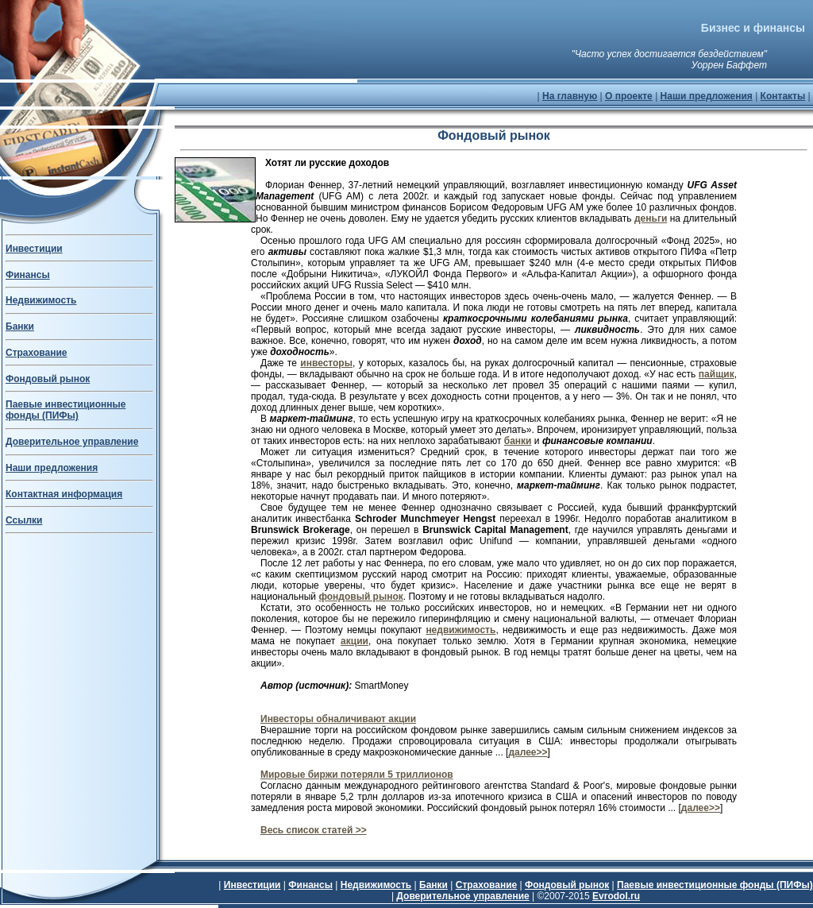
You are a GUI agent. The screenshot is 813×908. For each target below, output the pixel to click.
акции (354, 641)
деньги (650, 218)
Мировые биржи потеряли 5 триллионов (356, 774)
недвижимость (460, 630)
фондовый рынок (360, 596)
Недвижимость (41, 300)
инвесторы (326, 363)
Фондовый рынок (48, 378)
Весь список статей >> (313, 830)
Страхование (36, 352)
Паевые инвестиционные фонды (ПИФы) (65, 410)
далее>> (527, 752)
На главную (569, 96)
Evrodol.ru (616, 896)
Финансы (28, 274)
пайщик (716, 374)
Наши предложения (707, 96)
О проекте (629, 96)
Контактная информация (64, 494)
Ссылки (24, 520)
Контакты (783, 96)
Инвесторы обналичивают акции (338, 718)
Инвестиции (34, 248)
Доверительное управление (72, 441)
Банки (20, 326)
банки (518, 440)
